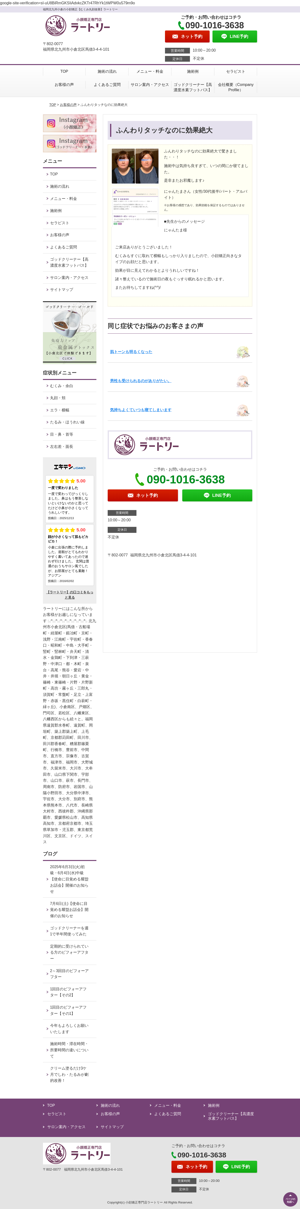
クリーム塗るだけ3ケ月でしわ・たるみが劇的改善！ (69, 1074)
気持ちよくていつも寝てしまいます (140, 410)
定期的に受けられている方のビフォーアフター (69, 952)
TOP (64, 71)
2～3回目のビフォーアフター (69, 974)
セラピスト (235, 71)
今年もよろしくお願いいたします (69, 1028)
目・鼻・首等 (61, 434)
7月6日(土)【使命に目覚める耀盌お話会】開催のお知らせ (69, 910)
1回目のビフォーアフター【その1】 (68, 1010)
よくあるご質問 (107, 85)
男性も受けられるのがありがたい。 (140, 381)
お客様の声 (64, 85)
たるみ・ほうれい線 (67, 422)
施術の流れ (107, 71)
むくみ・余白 (61, 386)
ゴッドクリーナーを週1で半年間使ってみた (69, 931)
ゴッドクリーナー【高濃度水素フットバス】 (193, 87)
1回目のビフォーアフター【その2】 (68, 992)
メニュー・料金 (149, 71)
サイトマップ (61, 290)
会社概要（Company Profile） (235, 87)
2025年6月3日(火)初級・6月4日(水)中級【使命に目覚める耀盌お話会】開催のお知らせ (69, 879)
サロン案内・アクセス (150, 85)
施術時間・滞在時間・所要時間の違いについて (69, 1050)
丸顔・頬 (57, 398)
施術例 (193, 71)
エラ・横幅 (59, 410)
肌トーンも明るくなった (131, 352)
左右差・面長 (61, 447)
